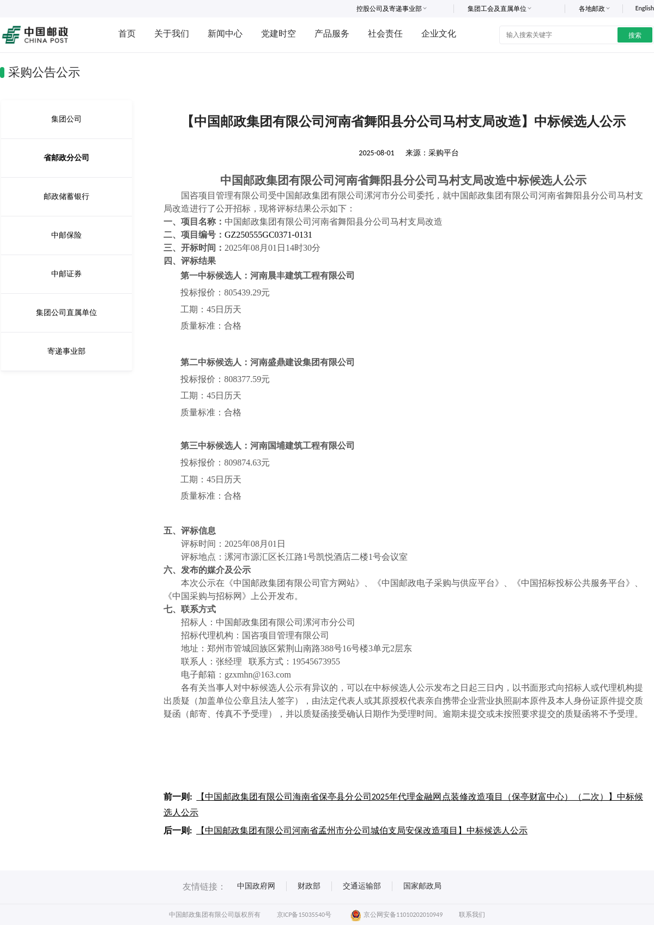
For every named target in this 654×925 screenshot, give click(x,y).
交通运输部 (362, 886)
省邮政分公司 (66, 157)
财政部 (309, 886)
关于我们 (171, 33)
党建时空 (278, 33)
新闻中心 (225, 33)
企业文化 (438, 33)
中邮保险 (66, 235)
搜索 (634, 35)
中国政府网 (256, 886)
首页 (127, 33)
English (644, 8)
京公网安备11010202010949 (396, 914)
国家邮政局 (422, 886)
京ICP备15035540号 (304, 914)
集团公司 (66, 119)
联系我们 (472, 914)
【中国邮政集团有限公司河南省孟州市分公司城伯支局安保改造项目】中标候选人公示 (362, 830)
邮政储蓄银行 (66, 196)
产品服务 (331, 33)
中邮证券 (66, 274)
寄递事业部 (66, 351)
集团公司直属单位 (66, 312)
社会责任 (385, 33)
